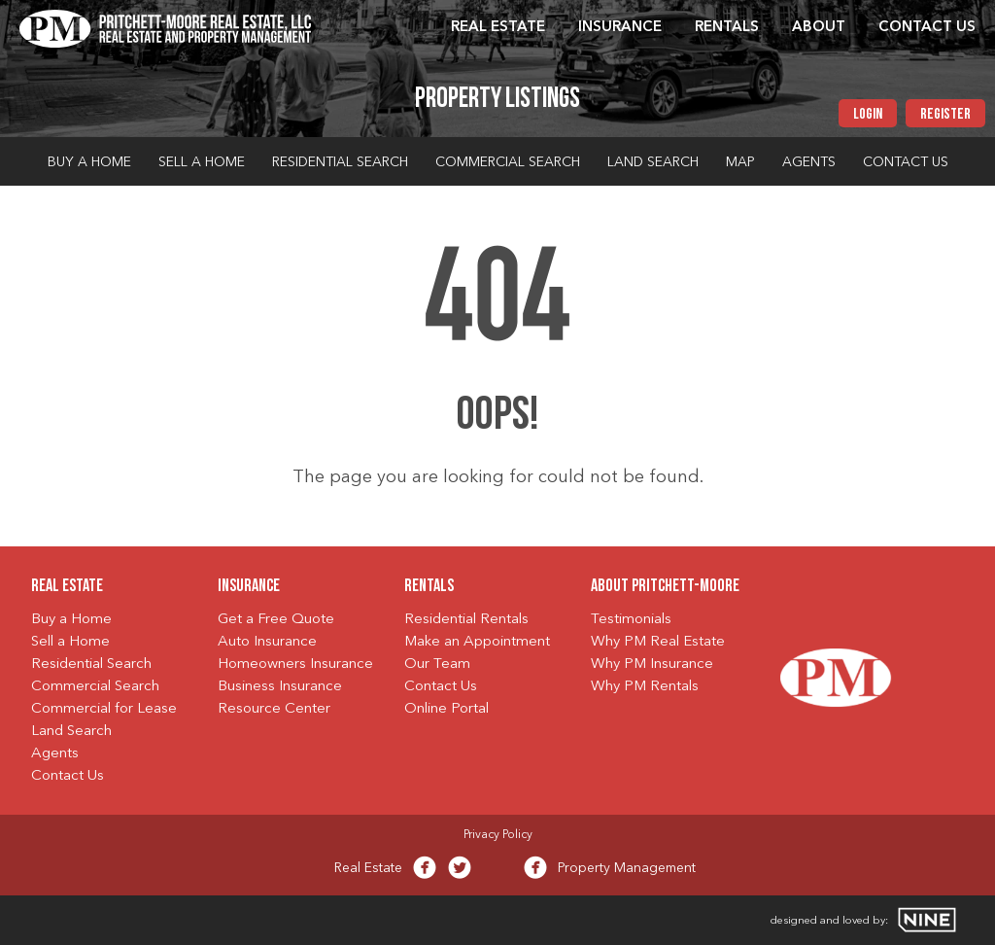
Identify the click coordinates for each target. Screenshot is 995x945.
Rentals (727, 27)
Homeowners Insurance (295, 664)
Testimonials (631, 619)
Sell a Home (201, 162)
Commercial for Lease (104, 709)
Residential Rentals (466, 619)
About (818, 27)
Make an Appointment (477, 642)
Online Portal (446, 709)
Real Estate (498, 27)
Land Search (653, 162)
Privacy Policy (497, 835)
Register (945, 114)
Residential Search (340, 162)
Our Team (437, 664)
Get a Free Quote (276, 619)
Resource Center (274, 709)
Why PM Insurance (652, 664)
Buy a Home (89, 162)
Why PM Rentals (645, 687)
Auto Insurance (267, 642)
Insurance (620, 27)
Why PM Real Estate (658, 642)
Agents (809, 162)
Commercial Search (507, 162)
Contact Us (927, 27)
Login (867, 114)
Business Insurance (280, 687)
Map (740, 162)
